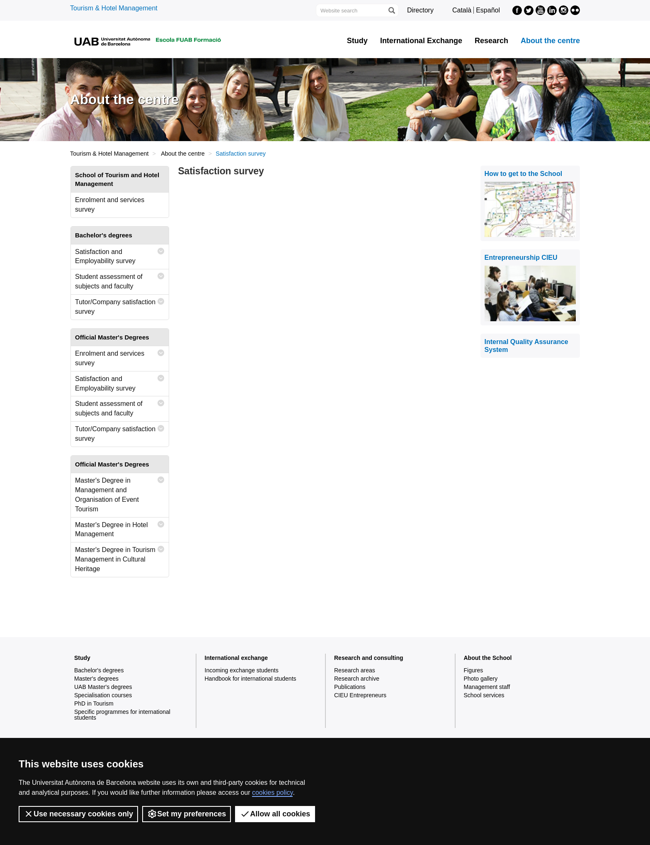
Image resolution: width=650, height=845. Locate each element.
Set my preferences (186, 814)
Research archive (356, 678)
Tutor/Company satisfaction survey (120, 305)
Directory (420, 10)
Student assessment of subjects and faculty (120, 279)
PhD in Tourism (94, 703)
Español (488, 10)
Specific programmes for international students (122, 714)
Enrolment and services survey (109, 204)
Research (491, 40)
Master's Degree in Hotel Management (120, 528)
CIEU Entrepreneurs (360, 695)
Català (461, 10)
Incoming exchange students (242, 670)
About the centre (550, 40)
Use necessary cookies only (78, 814)
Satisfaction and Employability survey (120, 254)
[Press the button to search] (391, 10)
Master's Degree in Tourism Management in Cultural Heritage (120, 557)
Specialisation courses (103, 695)
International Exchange (421, 40)
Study (357, 40)
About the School (488, 658)
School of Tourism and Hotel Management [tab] (117, 179)
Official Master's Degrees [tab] (112, 337)
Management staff (487, 687)
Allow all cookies (275, 814)
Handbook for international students (250, 678)
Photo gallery (481, 678)
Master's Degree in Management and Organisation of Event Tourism (120, 493)
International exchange (236, 658)
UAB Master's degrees (103, 687)
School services (484, 695)
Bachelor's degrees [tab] (103, 235)
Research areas (354, 670)
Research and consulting (368, 658)
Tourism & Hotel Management (114, 8)
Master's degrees (96, 678)
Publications (350, 687)
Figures (473, 670)
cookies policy (272, 792)
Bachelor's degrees (99, 670)
